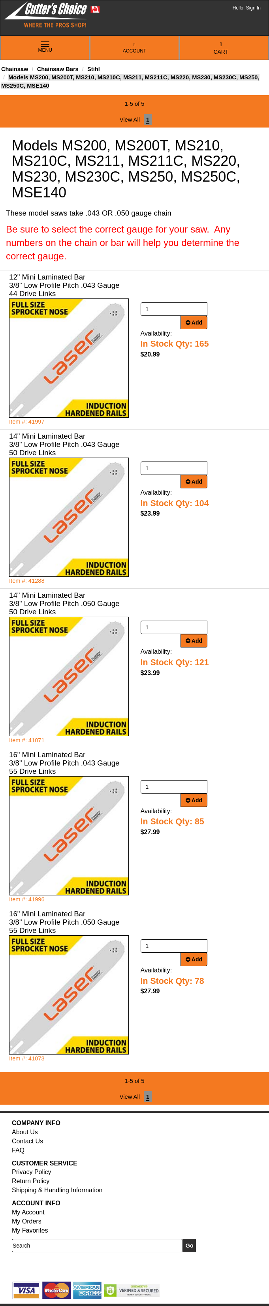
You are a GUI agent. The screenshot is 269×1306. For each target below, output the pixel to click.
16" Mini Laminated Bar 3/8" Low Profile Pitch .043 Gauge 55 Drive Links (64, 763)
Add (194, 322)
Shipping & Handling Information (57, 1190)
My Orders (26, 1221)
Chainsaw (14, 69)
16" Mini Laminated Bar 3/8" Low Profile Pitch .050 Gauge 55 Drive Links (64, 922)
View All (130, 119)
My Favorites (30, 1230)
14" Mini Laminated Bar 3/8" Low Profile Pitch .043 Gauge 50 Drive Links (64, 444)
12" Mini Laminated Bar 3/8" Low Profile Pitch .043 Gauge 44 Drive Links (64, 285)
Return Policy (30, 1181)
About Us (25, 1132)
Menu (45, 47)
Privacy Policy (31, 1172)
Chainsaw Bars (58, 69)
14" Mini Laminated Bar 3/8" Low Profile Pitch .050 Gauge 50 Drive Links (64, 603)
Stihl (93, 69)
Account (134, 48)
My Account (28, 1212)
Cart (220, 48)
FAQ (18, 1150)
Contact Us (27, 1141)
